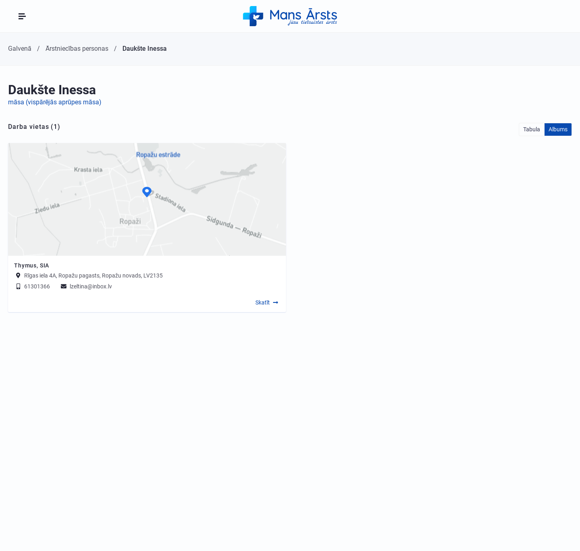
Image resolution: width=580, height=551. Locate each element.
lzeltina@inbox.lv (86, 286)
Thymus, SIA (31, 265)
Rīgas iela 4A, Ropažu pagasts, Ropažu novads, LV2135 (93, 275)
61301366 (32, 286)
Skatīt (262, 302)
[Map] (147, 199)
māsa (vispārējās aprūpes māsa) (55, 102)
